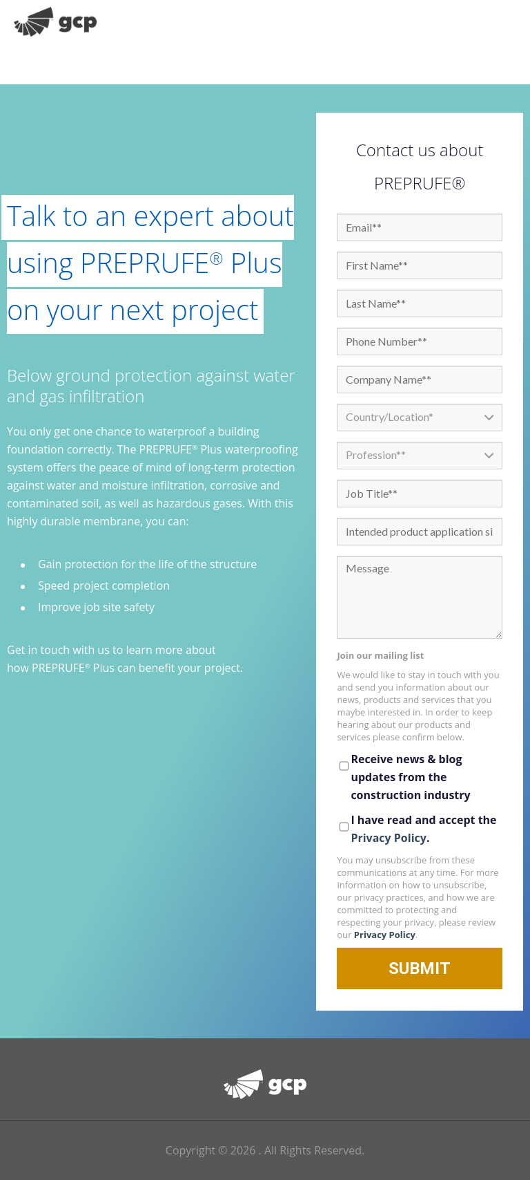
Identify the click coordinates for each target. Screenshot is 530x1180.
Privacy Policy (388, 837)
